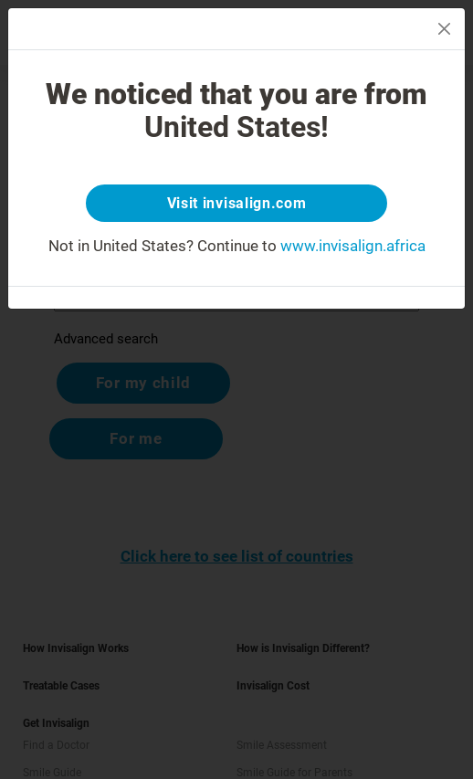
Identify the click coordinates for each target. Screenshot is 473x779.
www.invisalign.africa (353, 246)
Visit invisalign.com (237, 203)
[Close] (444, 29)
